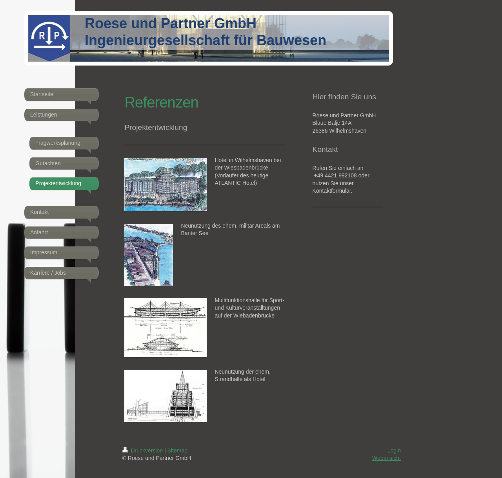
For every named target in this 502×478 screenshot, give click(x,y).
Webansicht (386, 458)
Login (394, 450)
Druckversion (143, 450)
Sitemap (177, 450)
